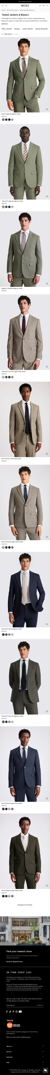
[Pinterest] (13, 1011)
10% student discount (25, 1)
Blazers (17, 29)
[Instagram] (17, 1011)
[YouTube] (20, 1011)
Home (3, 10)
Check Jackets (7, 29)
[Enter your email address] (21, 1005)
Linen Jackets (27, 29)
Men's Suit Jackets (12, 10)
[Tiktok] (10, 1011)
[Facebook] (7, 1011)
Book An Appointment (14, 962)
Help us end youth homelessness (18, 1037)
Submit (40, 1005)
